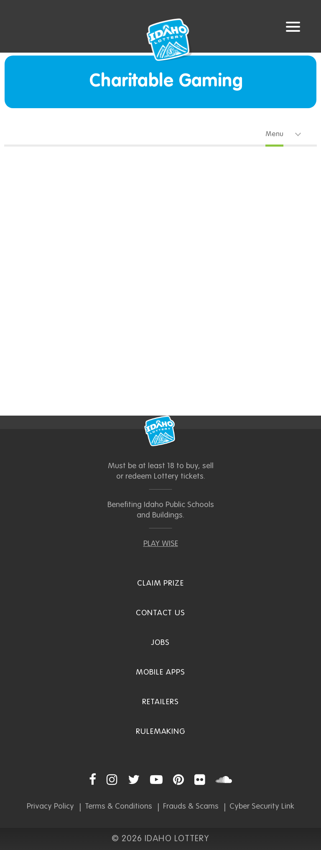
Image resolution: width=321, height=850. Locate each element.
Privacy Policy (50, 806)
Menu (274, 134)
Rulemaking (161, 732)
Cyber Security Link (261, 806)
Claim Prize (160, 583)
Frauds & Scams (191, 806)
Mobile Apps (160, 672)
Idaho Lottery (160, 431)
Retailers (160, 702)
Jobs (160, 643)
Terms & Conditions (118, 806)
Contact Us (161, 613)
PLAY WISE (160, 544)
